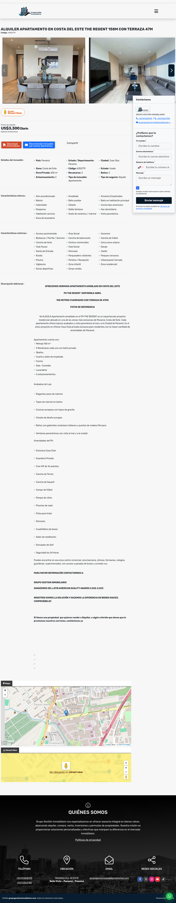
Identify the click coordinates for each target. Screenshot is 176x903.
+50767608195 (145, 118)
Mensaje (140, 173)
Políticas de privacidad (88, 839)
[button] (75, 100)
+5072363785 (163, 118)
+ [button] (5, 690)
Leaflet (107, 745)
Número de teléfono (145, 162)
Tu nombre (141, 140)
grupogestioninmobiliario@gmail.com (155, 122)
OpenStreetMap (124, 745)
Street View (13, 112)
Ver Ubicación (57, 772)
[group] (44, 70)
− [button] (5, 695)
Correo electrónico (145, 151)
